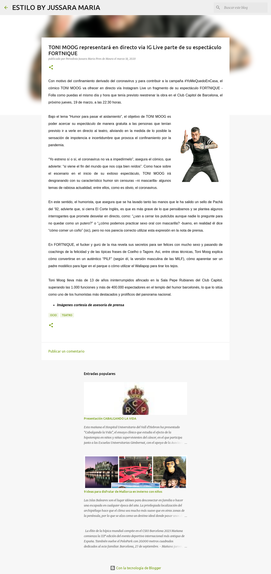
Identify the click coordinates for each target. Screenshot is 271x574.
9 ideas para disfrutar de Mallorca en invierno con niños (123, 491)
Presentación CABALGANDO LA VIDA (110, 418)
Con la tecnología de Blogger (135, 568)
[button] (51, 68)
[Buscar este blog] (245, 7)
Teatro (67, 315)
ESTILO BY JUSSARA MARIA (56, 7)
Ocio (53, 315)
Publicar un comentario (66, 351)
